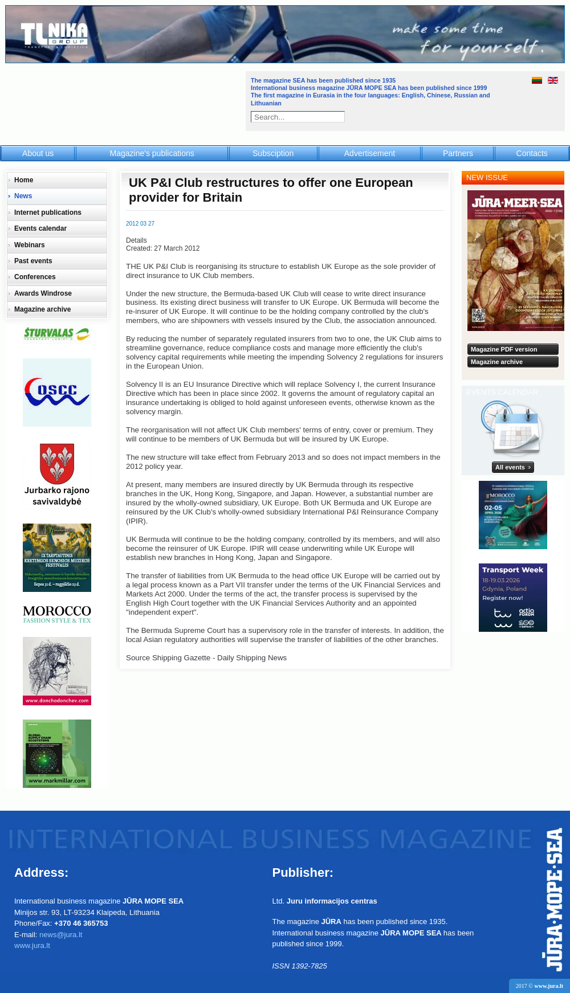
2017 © (539, 986)
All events (510, 467)
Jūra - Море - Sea (124, 99)
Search (341, 116)
